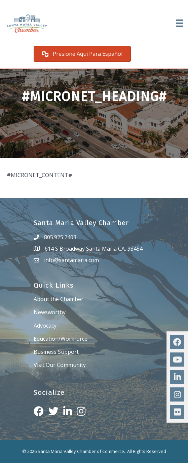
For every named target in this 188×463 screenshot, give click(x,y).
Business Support (56, 351)
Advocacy (45, 325)
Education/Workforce (60, 338)
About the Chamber (58, 299)
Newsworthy (50, 312)
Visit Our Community (60, 365)
